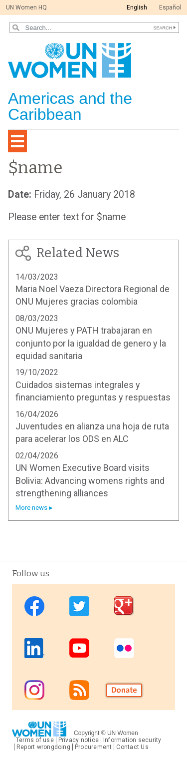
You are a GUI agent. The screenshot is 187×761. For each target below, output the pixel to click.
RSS (79, 690)
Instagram (34, 690)
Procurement (93, 747)
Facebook (34, 606)
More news (31, 507)
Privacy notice (78, 740)
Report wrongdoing (43, 747)
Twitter (79, 606)
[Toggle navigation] (17, 141)
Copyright (86, 733)
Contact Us (132, 747)
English (137, 7)
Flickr (124, 648)
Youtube (79, 648)
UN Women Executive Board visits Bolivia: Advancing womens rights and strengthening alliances (90, 480)
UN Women (122, 733)
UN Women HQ (26, 7)
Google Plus (124, 606)
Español (170, 7)
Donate (124, 690)
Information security (132, 740)
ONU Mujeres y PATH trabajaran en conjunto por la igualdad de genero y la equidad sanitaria (90, 343)
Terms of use (35, 740)
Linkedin (34, 648)
